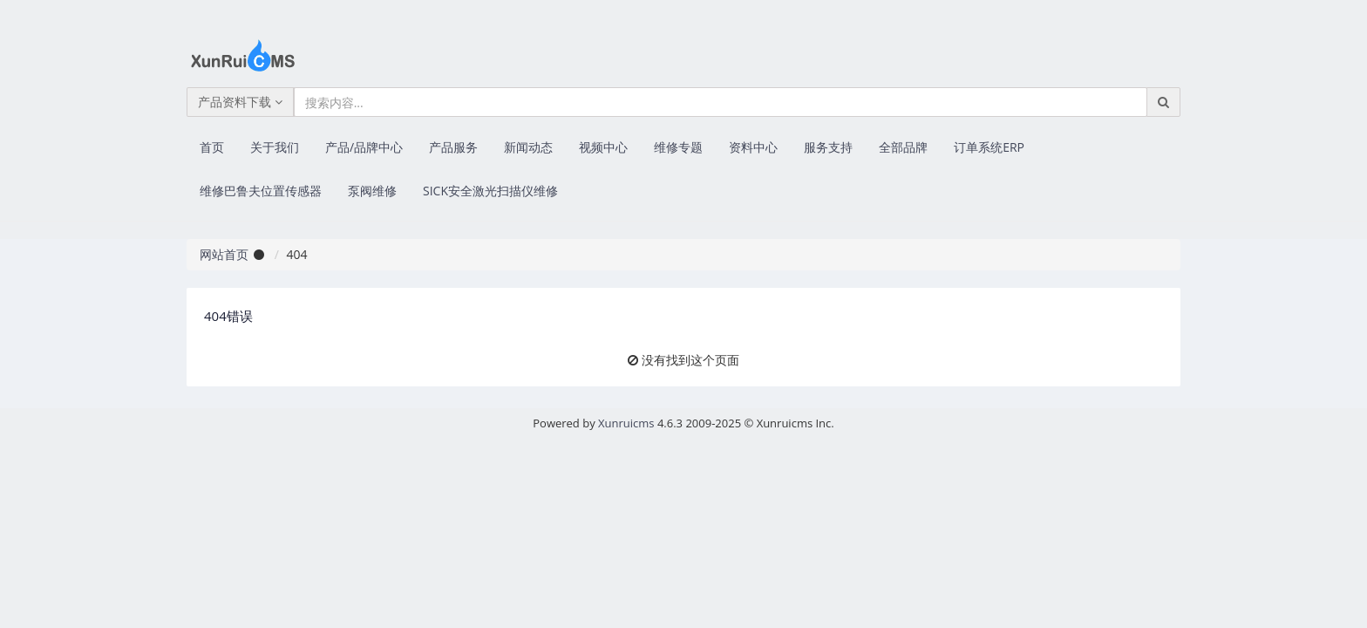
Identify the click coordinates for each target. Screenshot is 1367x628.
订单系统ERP (989, 147)
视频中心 (603, 147)
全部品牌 (903, 147)
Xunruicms (626, 423)
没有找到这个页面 (690, 360)
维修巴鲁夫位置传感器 (261, 190)
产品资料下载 (240, 101)
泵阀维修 (372, 190)
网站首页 (224, 254)
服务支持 (828, 147)
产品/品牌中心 (364, 147)
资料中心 (753, 147)
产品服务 (453, 147)
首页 (212, 147)
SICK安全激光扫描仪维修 (490, 190)
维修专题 (678, 147)
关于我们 (274, 147)
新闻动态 (528, 147)
